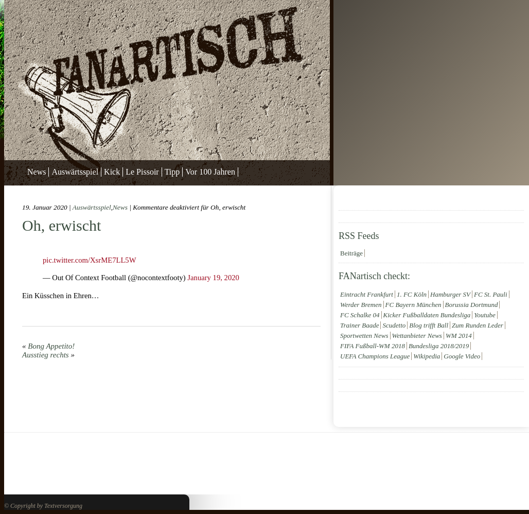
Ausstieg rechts (45, 355)
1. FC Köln (412, 294)
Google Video (462, 356)
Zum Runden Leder (477, 325)
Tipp (172, 171)
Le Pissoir (142, 171)
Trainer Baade (359, 325)
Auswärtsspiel (74, 171)
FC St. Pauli (490, 294)
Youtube (484, 315)
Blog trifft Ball (428, 325)
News (36, 171)
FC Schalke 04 (360, 315)
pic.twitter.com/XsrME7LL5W (89, 260)
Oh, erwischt (61, 225)
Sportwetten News (364, 335)
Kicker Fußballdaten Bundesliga (427, 315)
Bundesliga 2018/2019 (439, 346)
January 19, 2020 (213, 277)
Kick (112, 171)
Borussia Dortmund (471, 305)
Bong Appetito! (51, 346)
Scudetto (393, 325)
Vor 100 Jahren (210, 171)
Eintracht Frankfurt (366, 294)
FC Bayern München (413, 305)
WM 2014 (459, 335)
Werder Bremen (361, 305)
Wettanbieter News (417, 335)
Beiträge (351, 253)
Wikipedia (426, 356)
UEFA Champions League (375, 356)
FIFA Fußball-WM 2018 (372, 346)
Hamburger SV (450, 294)
